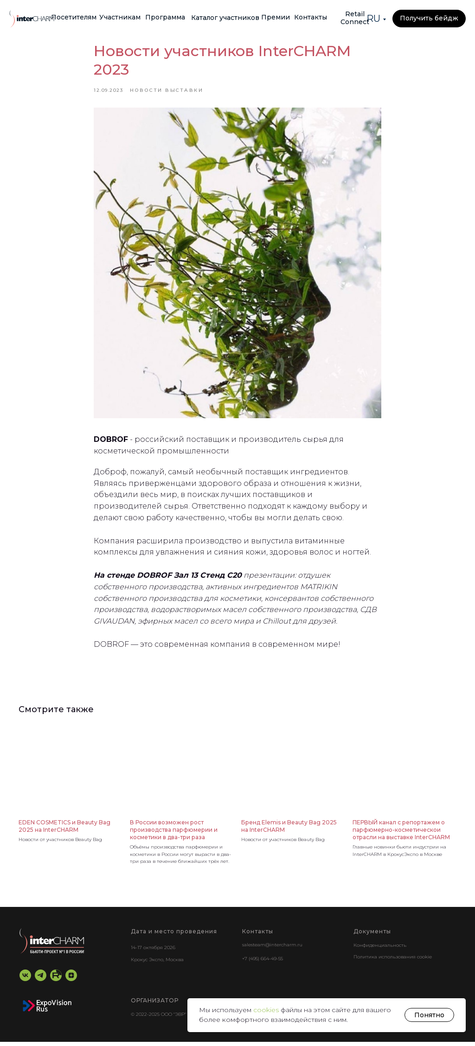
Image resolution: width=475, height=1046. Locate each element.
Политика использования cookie (392, 961)
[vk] (25, 980)
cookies (267, 1010)
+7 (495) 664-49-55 (262, 963)
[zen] (71, 980)
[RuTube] (56, 980)
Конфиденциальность (379, 950)
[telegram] (40, 980)
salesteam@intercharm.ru (272, 949)
